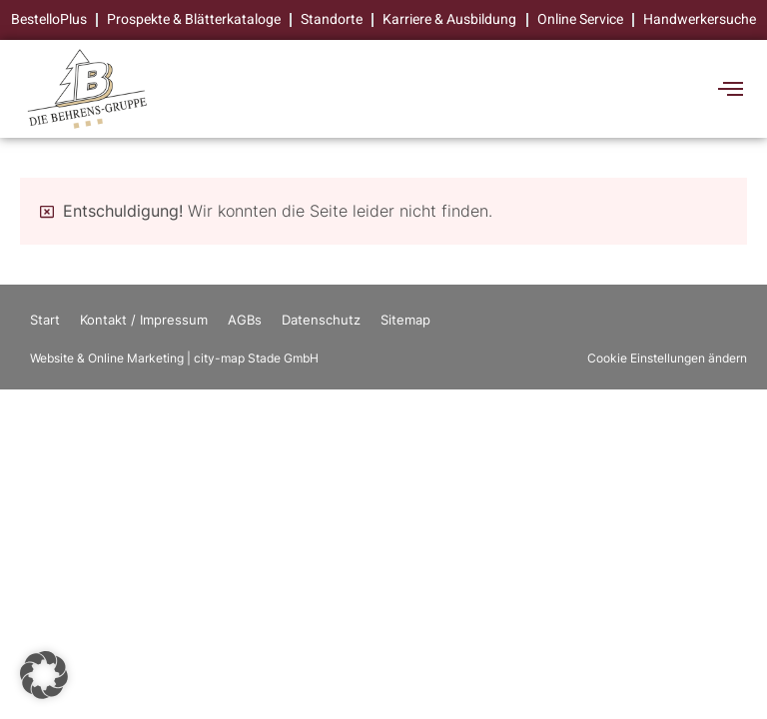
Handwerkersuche (699, 19)
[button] (44, 675)
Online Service (580, 19)
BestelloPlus (50, 19)
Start (45, 320)
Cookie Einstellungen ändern (667, 358)
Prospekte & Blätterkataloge (195, 19)
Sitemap (405, 320)
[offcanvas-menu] (730, 89)
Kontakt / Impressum (144, 320)
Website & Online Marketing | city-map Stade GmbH (174, 358)
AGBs (245, 320)
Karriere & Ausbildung (450, 19)
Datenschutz (321, 320)
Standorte (333, 19)
